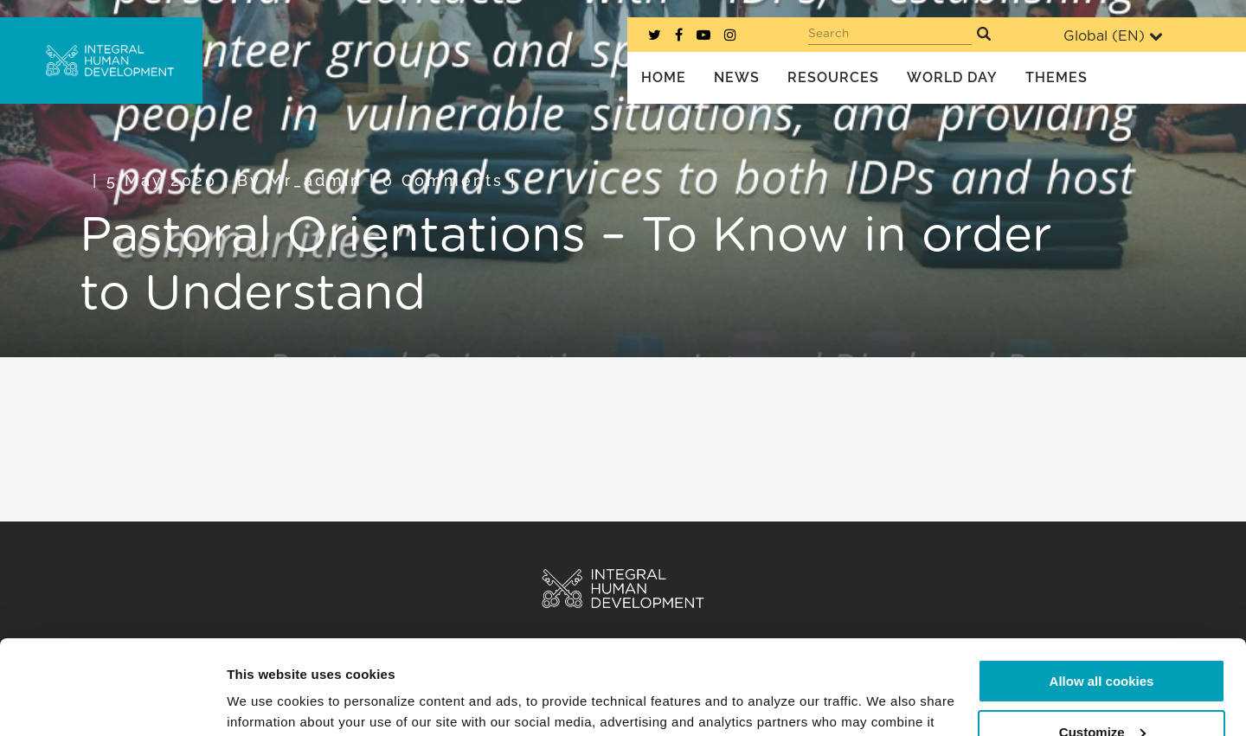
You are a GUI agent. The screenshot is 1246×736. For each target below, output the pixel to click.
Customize (1102, 643)
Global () (1113, 36)
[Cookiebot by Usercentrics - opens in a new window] (112, 702)
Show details (267, 701)
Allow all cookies (1102, 593)
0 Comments (443, 180)
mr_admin (315, 180)
